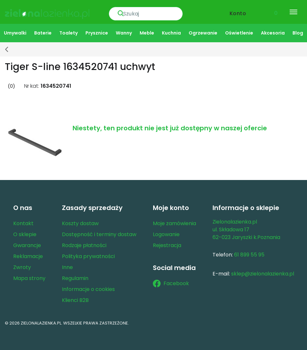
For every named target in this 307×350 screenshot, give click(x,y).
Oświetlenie (239, 32)
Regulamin (75, 278)
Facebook (171, 283)
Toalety (68, 32)
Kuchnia (171, 32)
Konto (238, 11)
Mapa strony (29, 278)
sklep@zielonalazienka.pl (262, 273)
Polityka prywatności (88, 256)
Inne (67, 267)
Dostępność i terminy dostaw (99, 234)
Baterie (43, 32)
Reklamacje (28, 256)
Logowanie (166, 234)
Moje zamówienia (174, 223)
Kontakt (23, 223)
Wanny (124, 32)
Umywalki (15, 32)
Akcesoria (273, 32)
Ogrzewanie (203, 32)
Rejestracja (167, 245)
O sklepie (24, 234)
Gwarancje (27, 245)
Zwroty (22, 267)
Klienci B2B (75, 300)
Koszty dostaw (80, 223)
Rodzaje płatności (84, 245)
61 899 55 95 (249, 254)
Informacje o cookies (88, 289)
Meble (147, 32)
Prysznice (96, 32)
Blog (297, 32)
